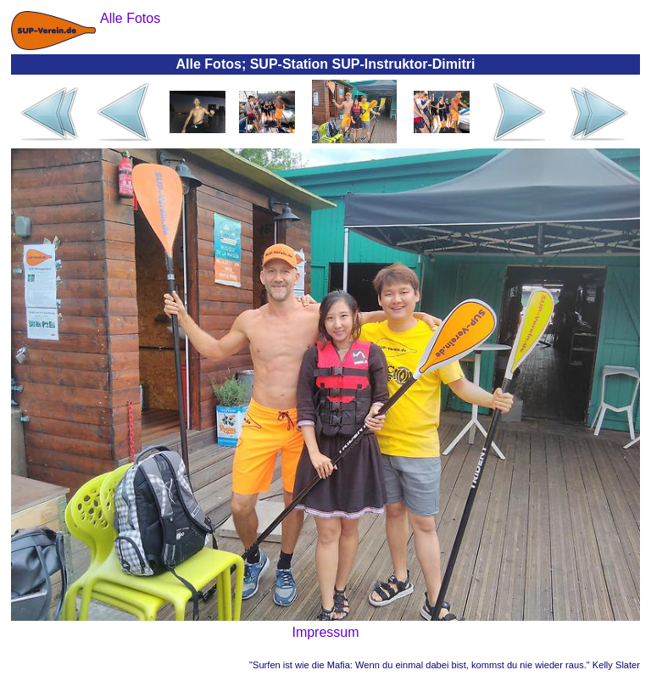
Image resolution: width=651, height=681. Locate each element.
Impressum (325, 632)
